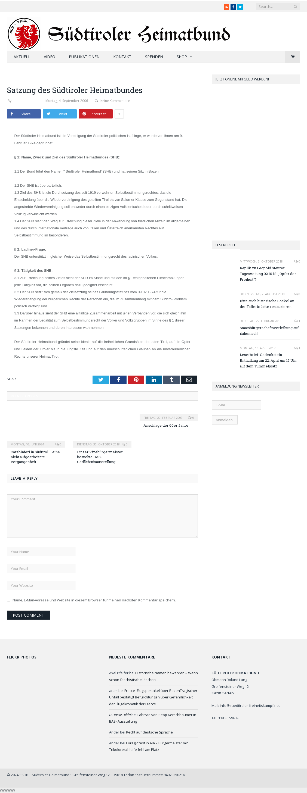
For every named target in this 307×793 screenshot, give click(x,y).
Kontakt (122, 56)
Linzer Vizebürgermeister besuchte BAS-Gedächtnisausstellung (100, 456)
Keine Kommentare (112, 100)
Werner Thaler (26, 100)
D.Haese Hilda (120, 714)
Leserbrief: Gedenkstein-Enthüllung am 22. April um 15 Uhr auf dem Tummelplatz (268, 360)
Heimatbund (19, 77)
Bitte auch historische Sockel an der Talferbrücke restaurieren (267, 303)
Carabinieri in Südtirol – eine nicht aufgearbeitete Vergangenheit (35, 456)
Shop (182, 56)
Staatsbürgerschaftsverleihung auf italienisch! (269, 330)
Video (49, 56)
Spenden (154, 56)
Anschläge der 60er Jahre (165, 425)
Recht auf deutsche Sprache (149, 732)
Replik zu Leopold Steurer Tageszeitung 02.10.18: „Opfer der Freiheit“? (268, 274)
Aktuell (22, 56)
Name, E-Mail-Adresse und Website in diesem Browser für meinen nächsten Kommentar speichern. (94, 600)
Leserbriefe (226, 244)
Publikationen (84, 56)
